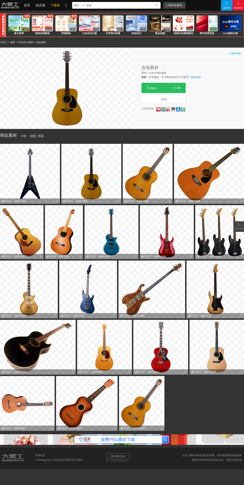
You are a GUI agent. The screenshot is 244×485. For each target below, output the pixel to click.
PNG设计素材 (25, 42)
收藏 (164, 99)
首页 (27, 5)
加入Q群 (238, 226)
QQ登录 (227, 5)
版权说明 (196, 77)
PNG (163, 88)
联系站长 (40, 455)
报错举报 (235, 53)
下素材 (55, 5)
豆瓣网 (183, 109)
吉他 (32, 135)
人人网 (178, 109)
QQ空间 (163, 109)
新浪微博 (168, 109)
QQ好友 (173, 109)
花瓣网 (158, 109)
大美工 (10, 5)
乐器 (40, 135)
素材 (12, 42)
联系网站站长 (117, 456)
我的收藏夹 (174, 5)
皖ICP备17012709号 (71, 459)
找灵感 (40, 5)
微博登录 (238, 5)
